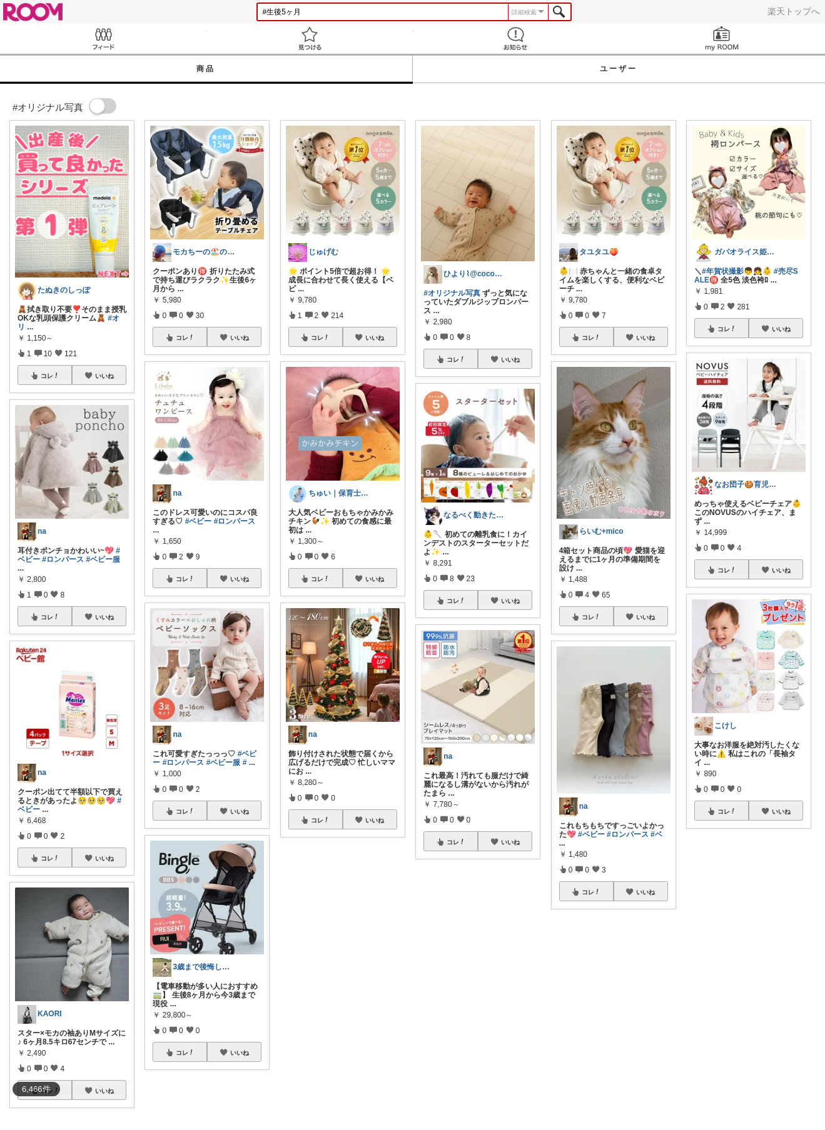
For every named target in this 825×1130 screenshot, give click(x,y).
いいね (104, 375)
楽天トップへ (793, 11)
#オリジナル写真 (451, 293)
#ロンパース (63, 559)
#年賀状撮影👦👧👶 (737, 271)
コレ (50, 375)
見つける (309, 38)
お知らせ (516, 38)
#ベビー (198, 521)
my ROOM (722, 38)
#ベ (656, 834)
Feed (103, 38)
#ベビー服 (103, 559)
